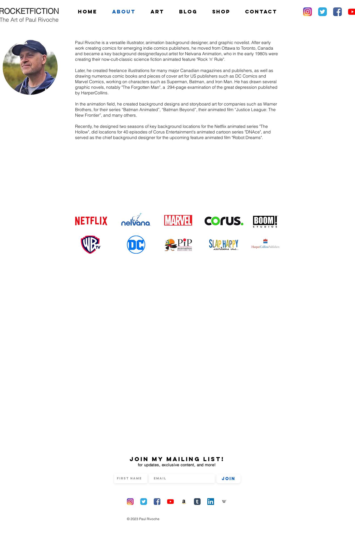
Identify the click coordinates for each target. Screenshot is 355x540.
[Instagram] (307, 11)
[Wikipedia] (224, 501)
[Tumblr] (197, 501)
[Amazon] (184, 501)
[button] (157, 12)
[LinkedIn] (210, 501)
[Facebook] (337, 11)
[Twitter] (322, 11)
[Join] (228, 478)
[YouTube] (170, 501)
